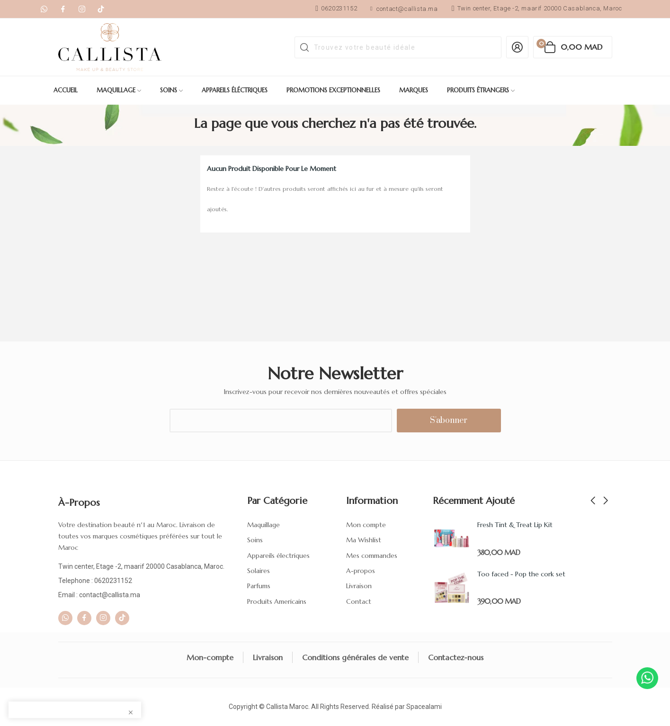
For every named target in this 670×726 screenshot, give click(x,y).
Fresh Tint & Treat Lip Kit (515, 524)
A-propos (360, 570)
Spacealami (424, 706)
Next (605, 501)
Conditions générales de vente (355, 657)
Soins (255, 540)
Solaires (258, 570)
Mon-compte (210, 657)
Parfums (258, 586)
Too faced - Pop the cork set (521, 574)
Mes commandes (371, 555)
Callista (277, 706)
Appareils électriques (278, 555)
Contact (358, 601)
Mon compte (366, 524)
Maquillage (263, 524)
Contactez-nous (455, 657)
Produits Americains (276, 601)
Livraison (359, 586)
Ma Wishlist (363, 540)
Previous (592, 501)
